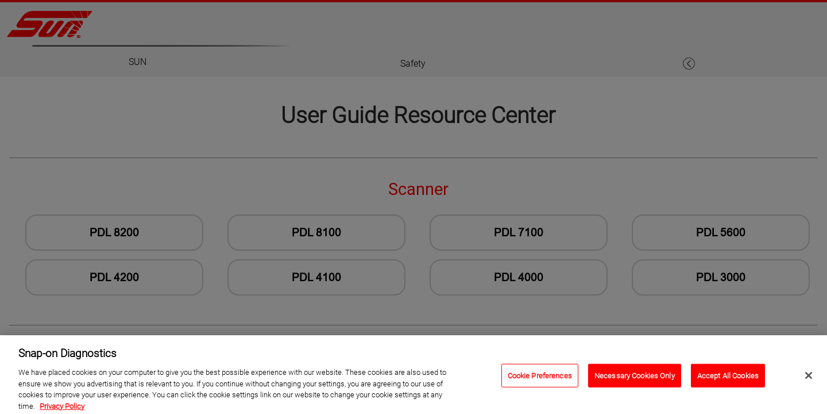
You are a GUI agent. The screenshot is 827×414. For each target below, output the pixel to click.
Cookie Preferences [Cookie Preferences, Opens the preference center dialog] (540, 378)
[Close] (808, 378)
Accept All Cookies (728, 378)
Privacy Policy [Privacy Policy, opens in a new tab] (62, 409)
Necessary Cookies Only (634, 378)
